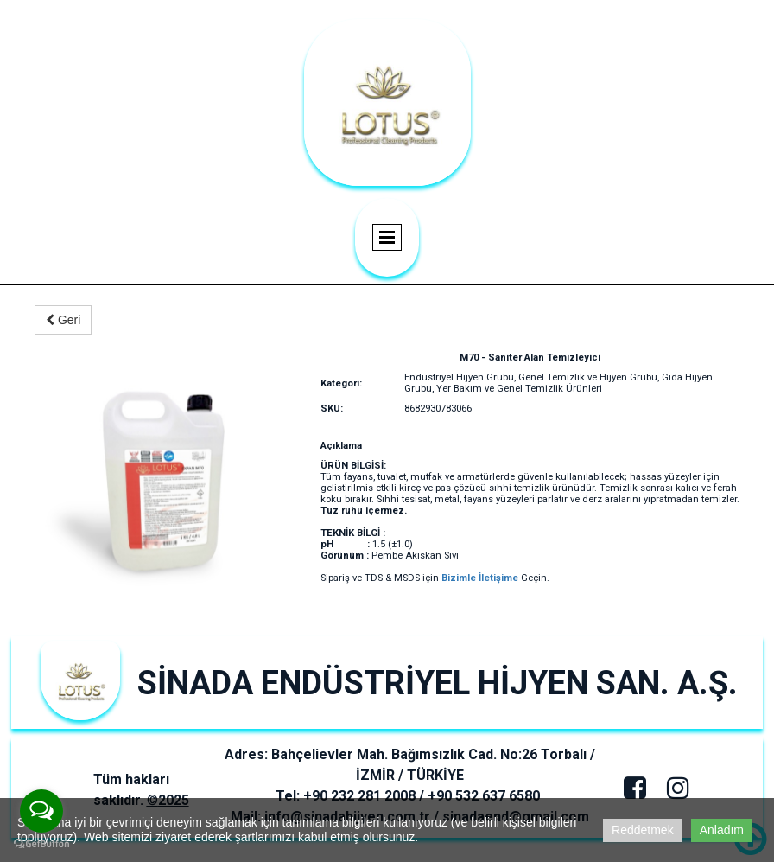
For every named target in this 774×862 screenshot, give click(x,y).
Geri (63, 320)
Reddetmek (643, 830)
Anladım (722, 830)
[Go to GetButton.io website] (41, 844)
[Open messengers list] (41, 811)
